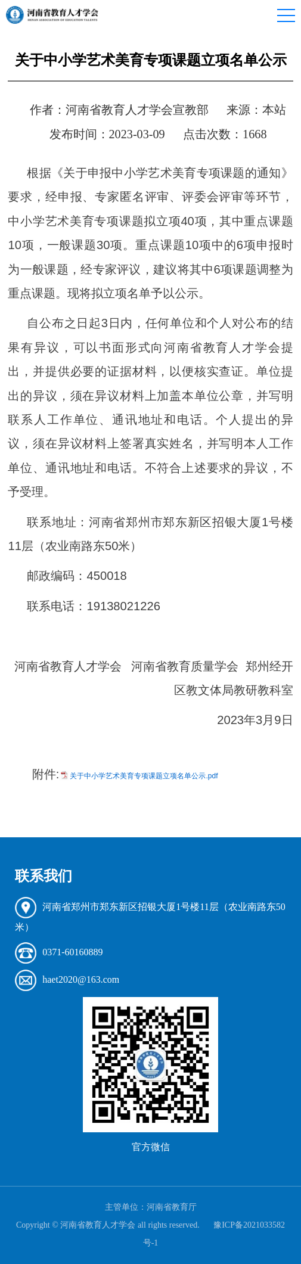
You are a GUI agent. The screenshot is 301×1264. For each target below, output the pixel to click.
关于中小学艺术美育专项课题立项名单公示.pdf (144, 776)
